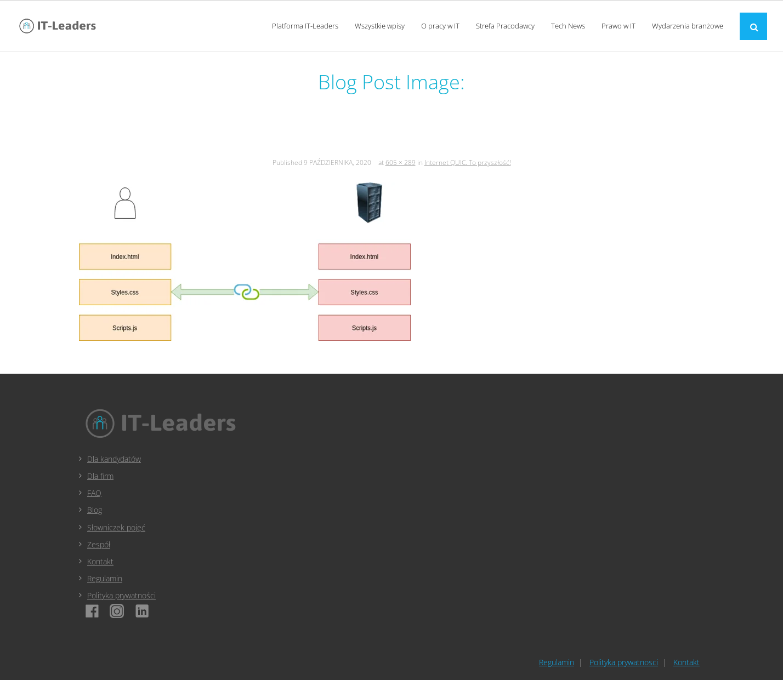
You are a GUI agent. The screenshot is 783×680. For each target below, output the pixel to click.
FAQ (94, 493)
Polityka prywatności (121, 595)
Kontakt (100, 561)
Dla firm (100, 476)
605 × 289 (400, 162)
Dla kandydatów (114, 459)
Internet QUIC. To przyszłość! (467, 162)
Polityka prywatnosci (623, 662)
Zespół (98, 544)
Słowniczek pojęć (116, 527)
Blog (94, 510)
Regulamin (104, 578)
